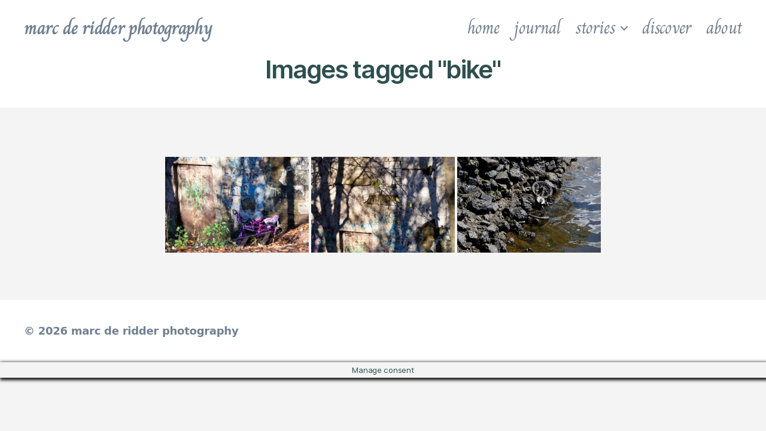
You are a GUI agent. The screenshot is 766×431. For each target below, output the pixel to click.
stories (595, 27)
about (724, 27)
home (483, 27)
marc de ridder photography (118, 27)
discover (666, 27)
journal (537, 27)
